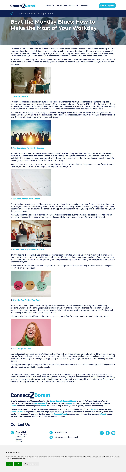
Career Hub (73, 6)
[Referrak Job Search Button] (12, 13)
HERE (105, 56)
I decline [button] (18, 464)
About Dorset (61, 6)
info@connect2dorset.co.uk (66, 437)
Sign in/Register (107, 6)
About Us (50, 6)
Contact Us (84, 6)
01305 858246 (61, 432)
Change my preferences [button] (31, 464)
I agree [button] (9, 464)
